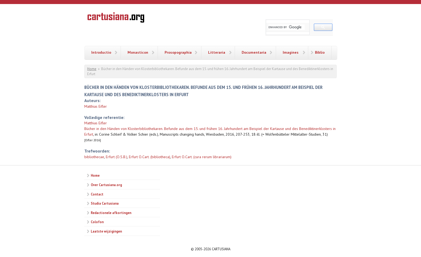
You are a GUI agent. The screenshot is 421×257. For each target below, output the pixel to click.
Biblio (320, 52)
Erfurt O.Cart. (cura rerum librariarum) (201, 156)
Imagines (291, 52)
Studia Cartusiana (105, 203)
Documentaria (254, 52)
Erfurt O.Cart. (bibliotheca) (149, 156)
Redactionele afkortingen (111, 213)
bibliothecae (94, 156)
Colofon (97, 222)
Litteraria (216, 52)
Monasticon (138, 52)
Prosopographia (178, 52)
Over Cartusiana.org (106, 185)
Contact (97, 194)
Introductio (101, 52)
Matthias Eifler (95, 106)
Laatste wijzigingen (106, 231)
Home (91, 69)
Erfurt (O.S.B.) (116, 156)
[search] (286, 27)
